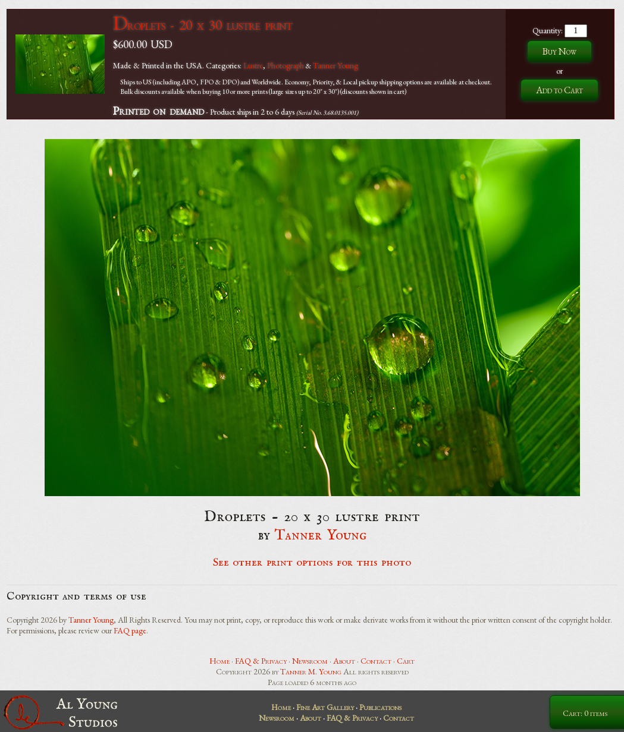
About (344, 660)
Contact (375, 660)
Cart (406, 660)
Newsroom (310, 660)
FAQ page (130, 630)
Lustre (253, 65)
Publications (380, 707)
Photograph (285, 65)
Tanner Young (335, 65)
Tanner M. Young (310, 671)
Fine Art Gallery (325, 707)
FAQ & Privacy (261, 660)
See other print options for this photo (312, 563)
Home (219, 660)
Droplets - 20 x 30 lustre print (202, 24)
